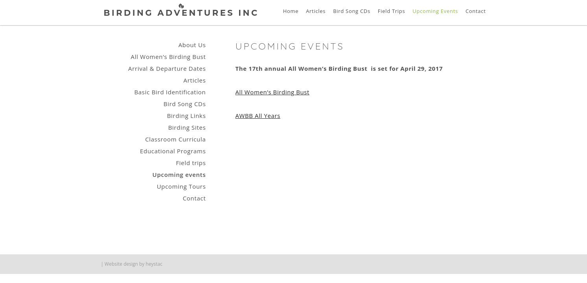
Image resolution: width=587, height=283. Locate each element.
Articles (316, 11)
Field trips (191, 163)
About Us (192, 45)
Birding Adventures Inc (181, 13)
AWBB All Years (258, 115)
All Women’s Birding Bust (273, 92)
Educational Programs (173, 151)
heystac (153, 264)
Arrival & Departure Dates (167, 68)
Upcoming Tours (181, 186)
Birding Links (186, 115)
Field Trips (391, 11)
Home (291, 11)
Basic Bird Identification (170, 92)
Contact (476, 11)
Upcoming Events (435, 11)
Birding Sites (187, 127)
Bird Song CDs (351, 11)
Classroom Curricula (175, 139)
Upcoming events (179, 174)
